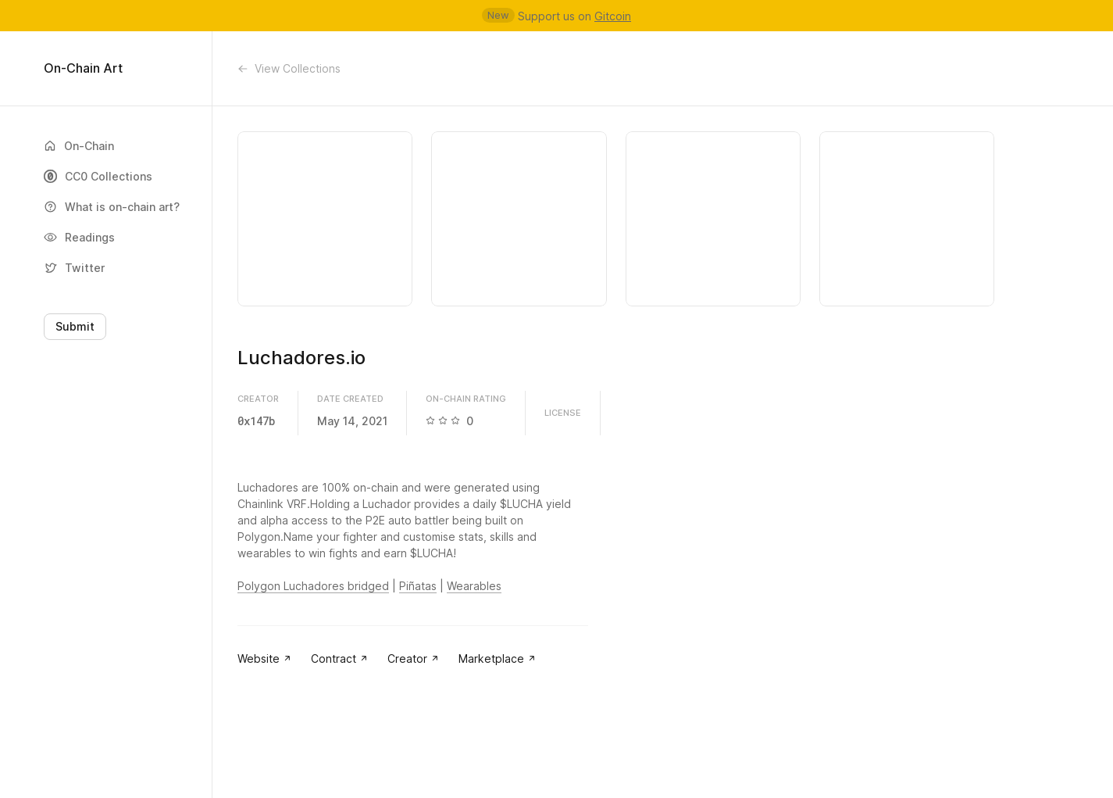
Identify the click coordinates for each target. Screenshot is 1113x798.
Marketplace (497, 658)
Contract (340, 658)
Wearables (474, 585)
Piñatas (418, 585)
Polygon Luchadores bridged (313, 585)
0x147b (256, 420)
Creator (413, 658)
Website (264, 658)
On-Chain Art (83, 68)
